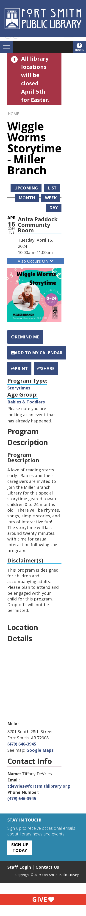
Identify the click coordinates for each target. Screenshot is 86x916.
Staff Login (19, 867)
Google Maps (39, 750)
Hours (80, 47)
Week (51, 197)
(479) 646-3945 (21, 744)
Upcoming (26, 188)
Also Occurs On (36, 261)
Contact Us (47, 867)
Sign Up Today (20, 847)
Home (13, 113)
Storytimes (18, 388)
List (52, 188)
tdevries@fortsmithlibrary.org (38, 786)
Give (43, 899)
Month (27, 197)
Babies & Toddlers (26, 402)
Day (53, 207)
